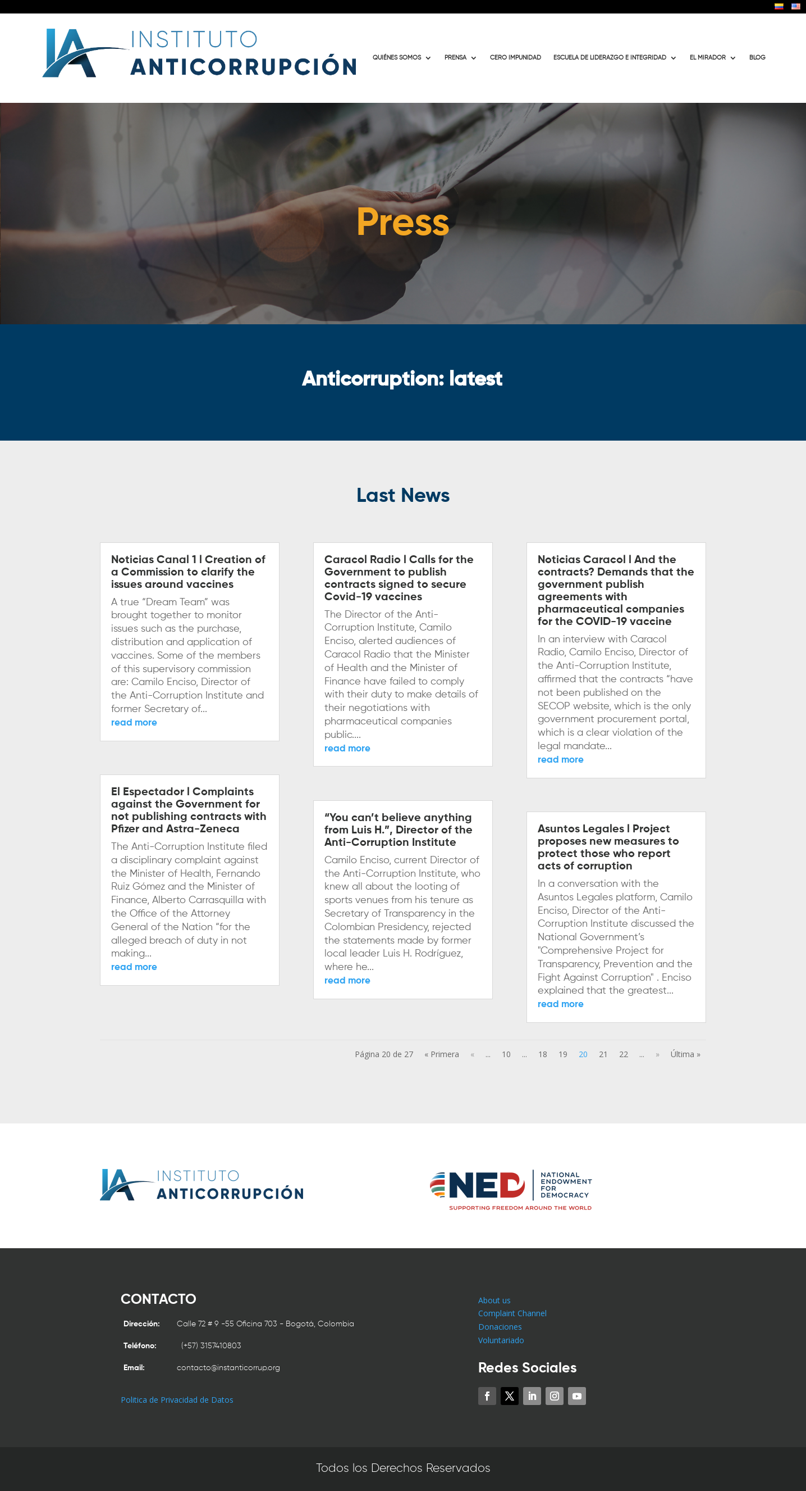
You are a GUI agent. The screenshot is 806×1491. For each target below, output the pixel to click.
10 (506, 1054)
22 (623, 1054)
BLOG (757, 58)
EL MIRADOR (708, 58)
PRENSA (455, 58)
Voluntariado (501, 1340)
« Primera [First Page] (441, 1054)
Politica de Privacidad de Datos (177, 1399)
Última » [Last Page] (685, 1054)
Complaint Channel (512, 1313)
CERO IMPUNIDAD (515, 58)
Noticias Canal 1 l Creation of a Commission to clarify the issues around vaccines (188, 573)
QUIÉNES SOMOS (397, 58)
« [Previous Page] (472, 1054)
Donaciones (500, 1326)
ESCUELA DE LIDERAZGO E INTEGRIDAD (609, 58)
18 (542, 1054)
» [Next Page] (658, 1054)
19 (562, 1054)
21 (603, 1054)
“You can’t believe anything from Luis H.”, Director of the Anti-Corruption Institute (398, 831)
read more (134, 723)
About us (494, 1300)
